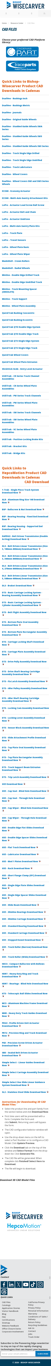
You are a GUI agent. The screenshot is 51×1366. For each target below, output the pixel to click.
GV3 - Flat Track (10, 847)
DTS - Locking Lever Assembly (18, 717)
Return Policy (34, 1322)
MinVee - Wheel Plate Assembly (19, 306)
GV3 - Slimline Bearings (14, 912)
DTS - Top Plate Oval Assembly (18, 747)
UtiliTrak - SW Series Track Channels (21, 412)
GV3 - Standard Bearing (14, 926)
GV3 (4, 784)
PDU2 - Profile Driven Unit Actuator (20, 1023)
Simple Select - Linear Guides (17, 1062)
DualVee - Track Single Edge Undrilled (22, 160)
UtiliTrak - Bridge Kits (13, 453)
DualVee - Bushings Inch (14, 98)
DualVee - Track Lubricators (17, 167)
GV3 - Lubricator (10, 854)
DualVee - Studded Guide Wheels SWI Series (25, 146)
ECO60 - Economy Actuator (16, 191)
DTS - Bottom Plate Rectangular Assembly (24, 632)
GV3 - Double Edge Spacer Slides (19, 837)
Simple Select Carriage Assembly (19, 1072)
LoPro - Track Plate (12, 233)
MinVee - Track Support (14, 299)
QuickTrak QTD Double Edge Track (20, 334)
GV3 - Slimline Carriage (14, 919)
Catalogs (6, 1305)
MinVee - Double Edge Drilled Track (20, 275)
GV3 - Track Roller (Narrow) (16, 947)
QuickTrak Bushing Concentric (18, 313)
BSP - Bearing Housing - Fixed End (19, 516)
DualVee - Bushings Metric (16, 105)
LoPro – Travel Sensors (14, 240)
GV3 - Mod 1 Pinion (11, 861)
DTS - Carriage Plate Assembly (18, 651)
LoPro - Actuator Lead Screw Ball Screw (23, 205)
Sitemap (6, 1323)
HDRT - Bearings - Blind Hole (17, 983)
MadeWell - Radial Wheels (16, 268)
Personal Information (38, 1311)
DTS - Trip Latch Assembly (16, 777)
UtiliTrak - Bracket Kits (14, 446)
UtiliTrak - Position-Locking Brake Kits (22, 439)
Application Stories (11, 1308)
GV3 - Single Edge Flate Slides (17, 885)
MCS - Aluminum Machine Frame (19, 1003)
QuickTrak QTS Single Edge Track (19, 348)
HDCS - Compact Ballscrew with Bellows (23, 963)
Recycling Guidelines (37, 1325)
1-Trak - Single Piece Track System (20, 489)
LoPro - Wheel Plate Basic (15, 247)
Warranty (32, 1313)
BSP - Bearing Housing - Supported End (22, 526)
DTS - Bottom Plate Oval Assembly (20, 622)
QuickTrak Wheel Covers (15, 355)
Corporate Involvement (13, 1331)
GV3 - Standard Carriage (15, 933)
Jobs (30, 1334)
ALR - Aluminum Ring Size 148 (17, 499)
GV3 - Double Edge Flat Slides (17, 827)
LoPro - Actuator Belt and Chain (19, 212)
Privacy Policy (34, 1308)
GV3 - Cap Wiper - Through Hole (18, 818)
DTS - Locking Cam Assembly (17, 708)
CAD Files (6, 1302)
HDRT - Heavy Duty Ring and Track (20, 973)
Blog (4, 1314)
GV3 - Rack (7, 868)
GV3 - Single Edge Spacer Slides (18, 895)
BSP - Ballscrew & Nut (13, 509)
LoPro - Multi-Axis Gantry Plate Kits (21, 226)
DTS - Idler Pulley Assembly (16, 688)
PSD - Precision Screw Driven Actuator (22, 1042)
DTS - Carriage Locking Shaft (17, 641)
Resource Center (17, 23)
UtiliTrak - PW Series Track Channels (21, 395)
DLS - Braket (8, 585)
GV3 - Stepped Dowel (13, 940)
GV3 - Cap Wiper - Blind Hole (17, 808)
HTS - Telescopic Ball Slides (16, 993)
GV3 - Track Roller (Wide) (15, 957)
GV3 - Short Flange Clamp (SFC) (18, 875)
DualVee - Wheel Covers (14, 174)
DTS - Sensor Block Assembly (17, 727)
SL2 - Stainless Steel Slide (16, 1092)
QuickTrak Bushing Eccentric (17, 320)
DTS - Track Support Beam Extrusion (21, 767)
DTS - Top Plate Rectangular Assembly (22, 757)
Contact (32, 1331)
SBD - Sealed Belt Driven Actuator (20, 1052)
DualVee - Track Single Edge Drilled (20, 153)
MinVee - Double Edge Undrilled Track (22, 282)
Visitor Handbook (10, 1311)
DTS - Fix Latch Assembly (15, 681)
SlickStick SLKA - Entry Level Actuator (22, 369)
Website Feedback (10, 1325)
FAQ (4, 1317)
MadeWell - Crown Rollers (15, 261)
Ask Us (31, 1328)
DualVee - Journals (11, 112)
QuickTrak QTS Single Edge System (20, 341)
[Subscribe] (42, 1354)
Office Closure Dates (11, 1328)
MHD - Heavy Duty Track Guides (18, 1013)
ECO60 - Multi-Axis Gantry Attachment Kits (25, 198)
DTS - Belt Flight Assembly (16, 612)
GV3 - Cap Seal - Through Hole (17, 798)
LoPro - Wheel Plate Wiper (16, 254)
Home (4, 23)
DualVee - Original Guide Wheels (19, 119)
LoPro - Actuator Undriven (16, 219)
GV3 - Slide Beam (11, 905)
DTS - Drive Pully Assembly (16, 661)
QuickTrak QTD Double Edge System (21, 327)
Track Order (33, 1337)
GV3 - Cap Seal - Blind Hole (16, 791)
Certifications (8, 1320)
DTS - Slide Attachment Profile (18, 737)
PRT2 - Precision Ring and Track (19, 1033)
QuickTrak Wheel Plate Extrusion (19, 362)
